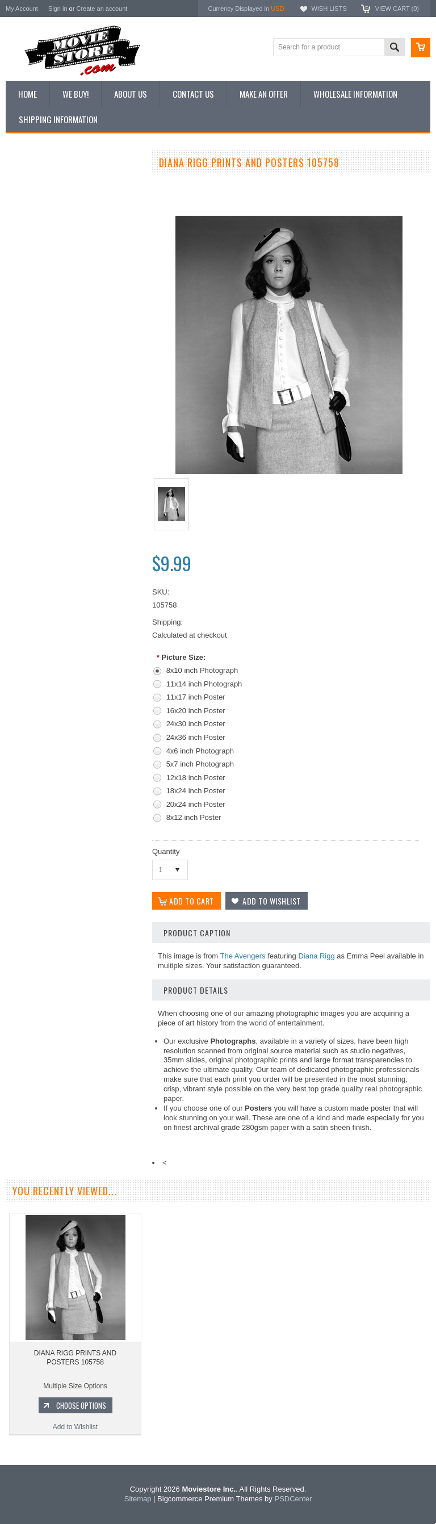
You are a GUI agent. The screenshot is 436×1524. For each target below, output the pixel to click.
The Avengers (243, 956)
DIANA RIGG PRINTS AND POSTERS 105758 (75, 1357)
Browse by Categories (45, 242)
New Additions (33, 184)
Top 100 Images (36, 223)
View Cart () (397, 8)
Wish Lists (328, 8)
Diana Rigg (316, 956)
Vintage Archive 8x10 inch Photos (63, 203)
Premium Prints (35, 299)
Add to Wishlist (73, 655)
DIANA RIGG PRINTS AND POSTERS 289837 (73, 585)
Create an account (101, 8)
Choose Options (79, 633)
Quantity (165, 851)
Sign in (58, 8)
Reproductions (34, 261)
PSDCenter (293, 1498)
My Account (22, 8)
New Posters (31, 280)
